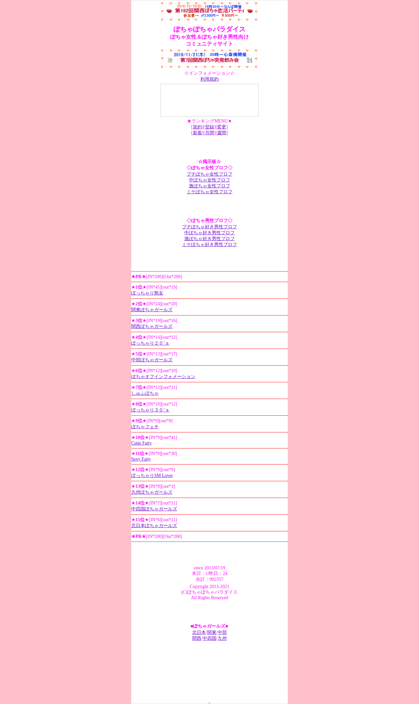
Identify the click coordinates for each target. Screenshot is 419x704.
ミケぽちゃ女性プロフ (209, 191)
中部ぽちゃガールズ (152, 359)
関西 (196, 638)
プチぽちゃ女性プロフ (209, 174)
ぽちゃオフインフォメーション (163, 376)
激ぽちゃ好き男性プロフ (209, 238)
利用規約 (209, 79)
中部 (222, 632)
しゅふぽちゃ (145, 393)
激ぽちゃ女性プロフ (209, 185)
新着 (197, 132)
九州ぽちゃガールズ (152, 492)
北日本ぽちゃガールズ (154, 525)
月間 (209, 132)
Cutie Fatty (141, 443)
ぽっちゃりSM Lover (152, 475)
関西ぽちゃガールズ (152, 326)
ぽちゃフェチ (145, 426)
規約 (197, 126)
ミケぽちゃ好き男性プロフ (209, 244)
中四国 (209, 638)
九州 (222, 638)
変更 (221, 126)
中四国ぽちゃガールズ (154, 508)
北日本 (199, 632)
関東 (211, 632)
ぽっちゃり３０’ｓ (150, 410)
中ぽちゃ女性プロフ (209, 180)
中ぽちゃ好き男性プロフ (209, 232)
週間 (221, 132)
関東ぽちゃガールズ (152, 309)
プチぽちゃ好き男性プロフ (209, 226)
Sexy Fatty (141, 459)
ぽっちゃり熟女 (147, 293)
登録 (209, 126)
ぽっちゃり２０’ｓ (150, 343)
